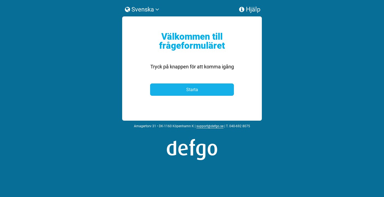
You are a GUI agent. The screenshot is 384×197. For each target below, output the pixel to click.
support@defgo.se (209, 158)
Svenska (142, 26)
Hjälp (249, 26)
